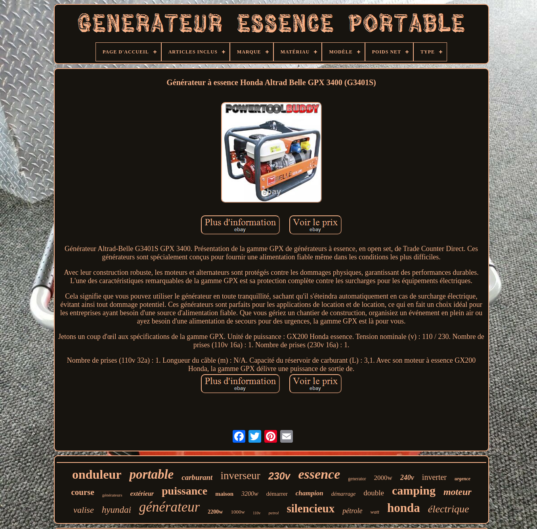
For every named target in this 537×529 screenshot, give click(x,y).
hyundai (116, 510)
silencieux (310, 508)
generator (357, 478)
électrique (448, 509)
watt (375, 512)
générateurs (112, 495)
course (82, 492)
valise (83, 510)
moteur (457, 492)
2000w (383, 477)
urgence (462, 478)
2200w (215, 512)
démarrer (277, 494)
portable (151, 474)
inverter (434, 477)
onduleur (96, 474)
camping (414, 490)
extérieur (142, 493)
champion (309, 493)
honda (403, 508)
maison (224, 494)
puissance (184, 491)
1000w (238, 512)
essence (319, 474)
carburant (197, 477)
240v (407, 477)
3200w (249, 493)
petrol (274, 512)
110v (257, 513)
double (373, 493)
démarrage (343, 494)
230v (279, 475)
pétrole (352, 511)
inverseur (240, 475)
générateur (169, 507)
